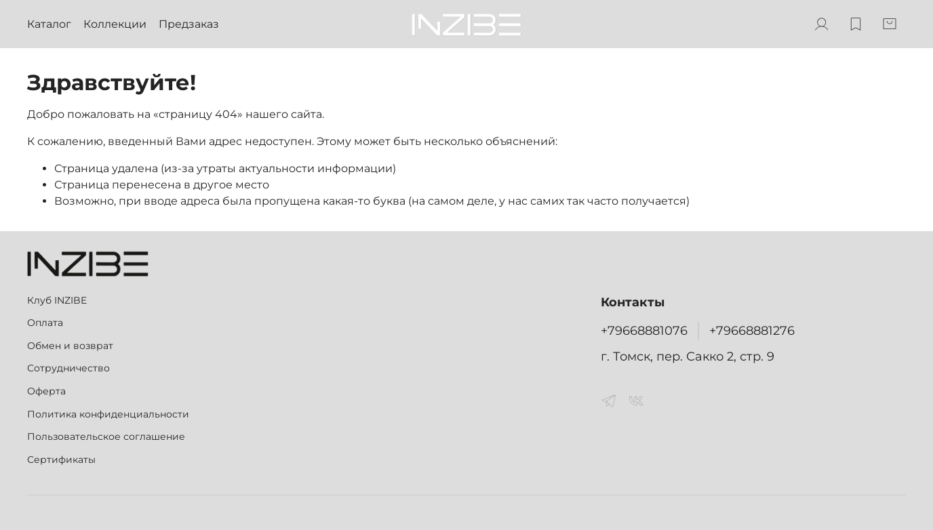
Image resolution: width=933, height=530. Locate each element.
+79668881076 (644, 330)
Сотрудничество (68, 368)
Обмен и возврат (70, 346)
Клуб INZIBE (57, 300)
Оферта (46, 391)
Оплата (45, 323)
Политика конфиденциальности (108, 414)
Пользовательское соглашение (106, 436)
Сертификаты (61, 459)
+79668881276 (752, 330)
